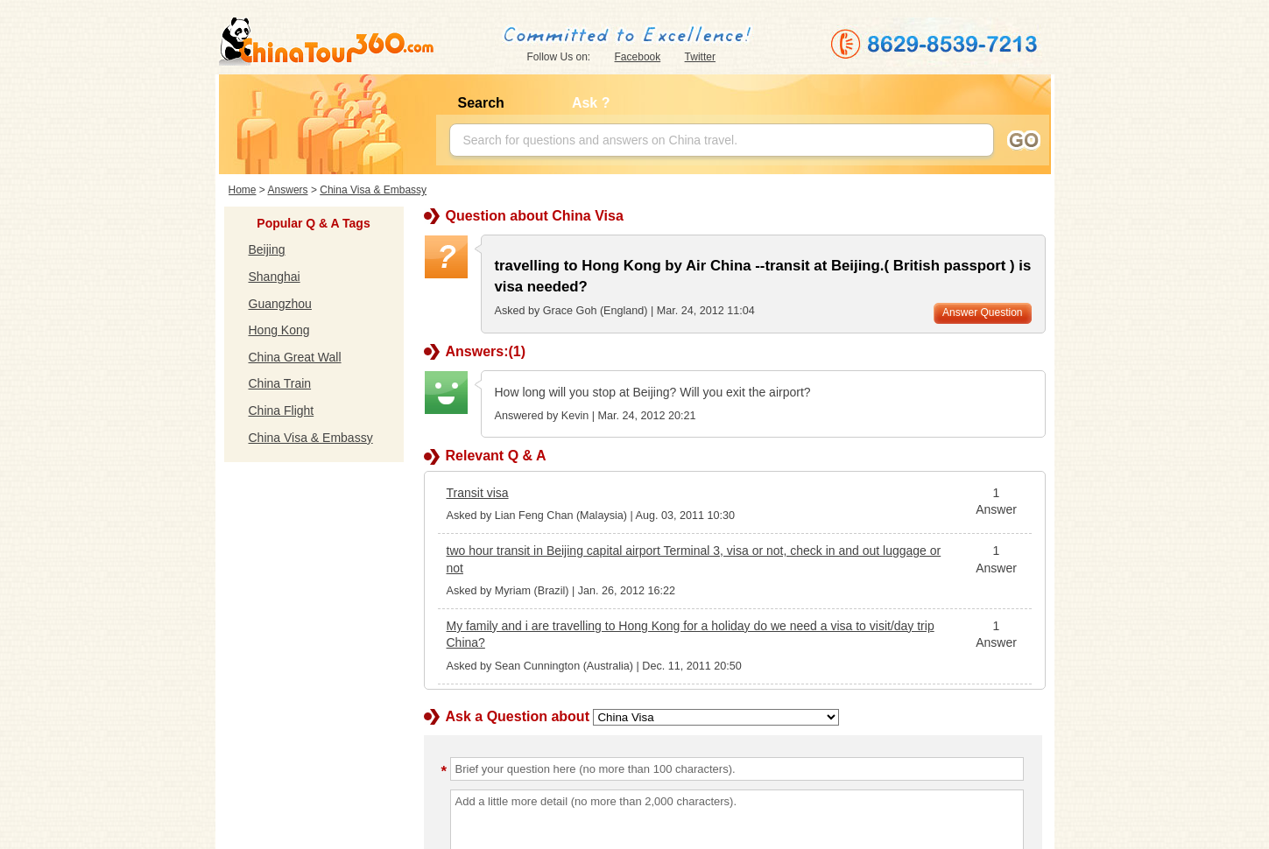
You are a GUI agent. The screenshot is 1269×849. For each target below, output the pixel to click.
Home (243, 190)
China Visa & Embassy (373, 190)
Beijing (267, 249)
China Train (280, 383)
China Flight (281, 410)
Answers (288, 190)
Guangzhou (280, 304)
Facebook (638, 57)
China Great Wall (295, 357)
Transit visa (478, 493)
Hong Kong (279, 330)
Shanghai (274, 277)
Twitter (700, 57)
